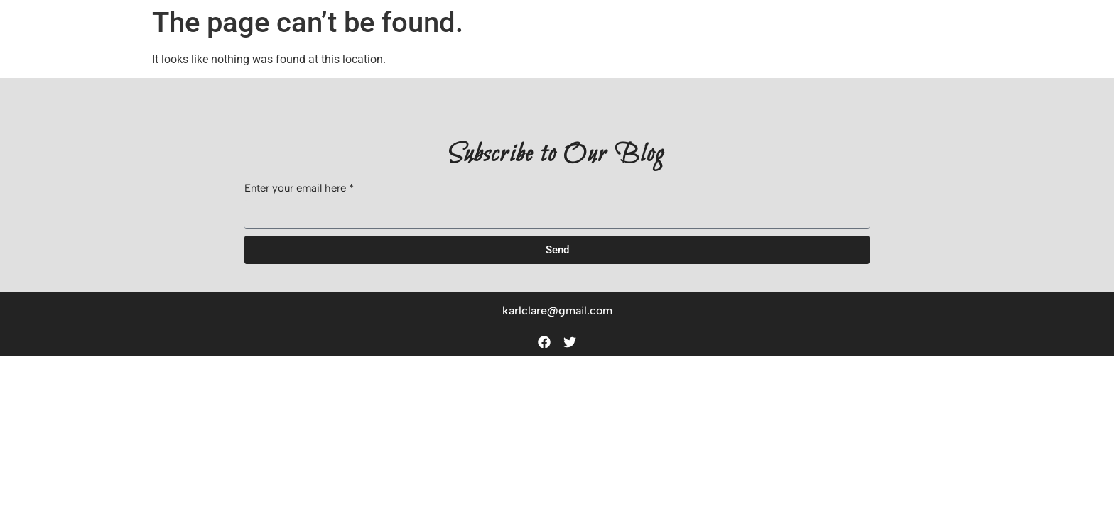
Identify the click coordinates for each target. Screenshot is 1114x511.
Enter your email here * (299, 188)
